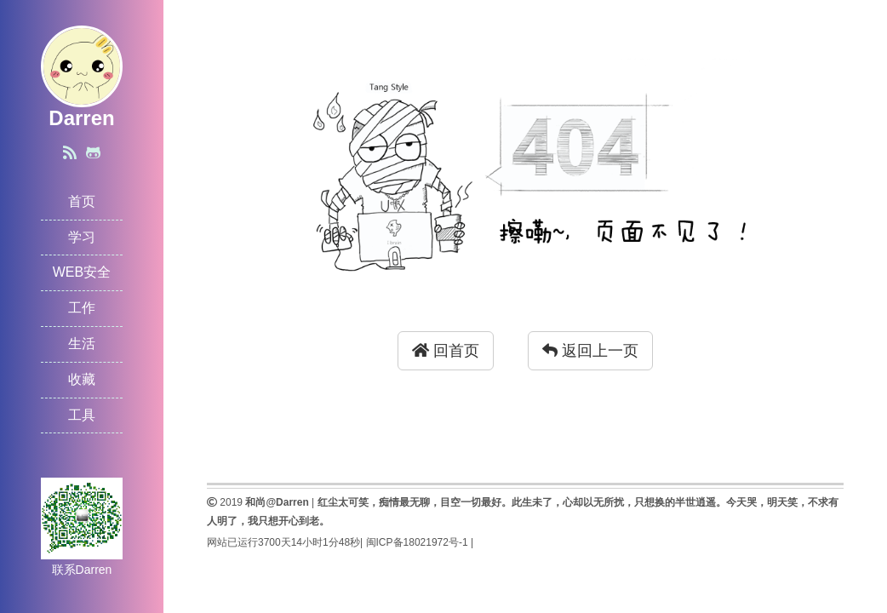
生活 (81, 343)
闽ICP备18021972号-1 (417, 542)
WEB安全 (82, 272)
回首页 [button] (445, 350)
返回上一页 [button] (590, 350)
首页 (81, 201)
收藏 (81, 379)
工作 (81, 308)
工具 (81, 415)
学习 (81, 237)
